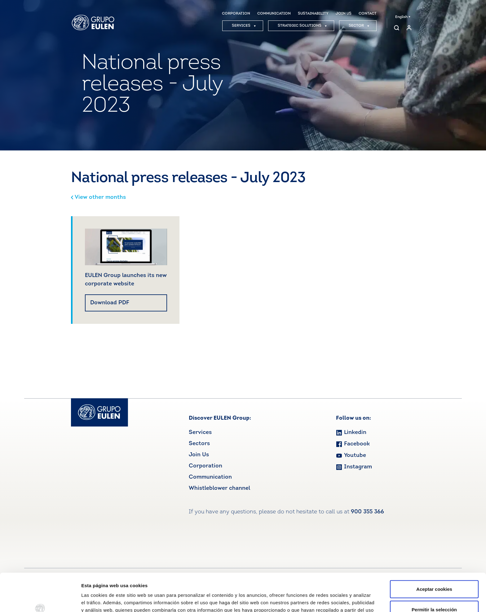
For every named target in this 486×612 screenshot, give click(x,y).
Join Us (199, 455)
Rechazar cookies (434, 591)
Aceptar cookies (434, 551)
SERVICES (244, 26)
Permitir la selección (434, 571)
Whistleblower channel (219, 488)
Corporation (205, 466)
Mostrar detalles (333, 599)
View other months (98, 197)
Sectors (199, 444)
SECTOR (359, 26)
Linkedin (351, 433)
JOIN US (343, 14)
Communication (210, 477)
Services (200, 433)
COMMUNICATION (274, 14)
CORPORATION (236, 14)
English (402, 17)
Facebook (353, 444)
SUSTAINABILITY (313, 14)
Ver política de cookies (183, 579)
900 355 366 (367, 512)
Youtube (351, 455)
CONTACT (368, 14)
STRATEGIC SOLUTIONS (302, 26)
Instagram (354, 467)
